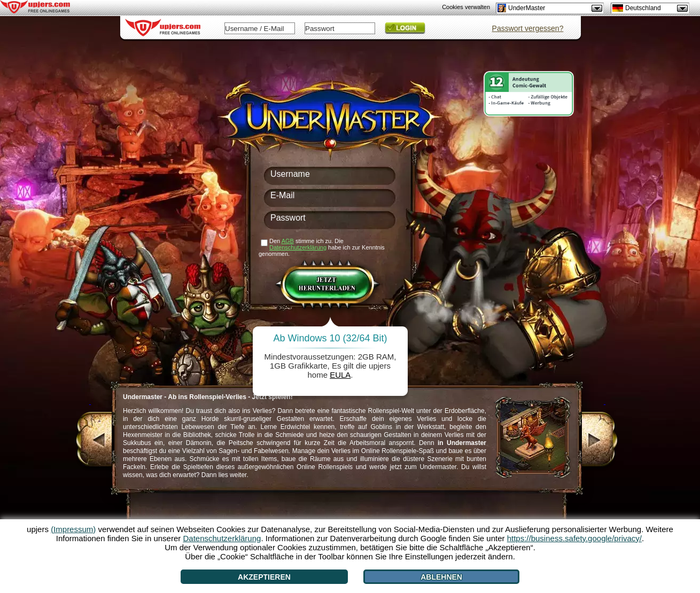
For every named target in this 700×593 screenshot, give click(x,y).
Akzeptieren (264, 577)
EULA (340, 374)
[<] (90, 440)
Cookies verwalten (466, 7)
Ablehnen (441, 577)
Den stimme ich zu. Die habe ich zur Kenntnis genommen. (322, 247)
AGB (288, 241)
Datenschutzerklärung (297, 247)
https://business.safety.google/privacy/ (574, 538)
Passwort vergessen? (528, 28)
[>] (604, 440)
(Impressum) (73, 529)
